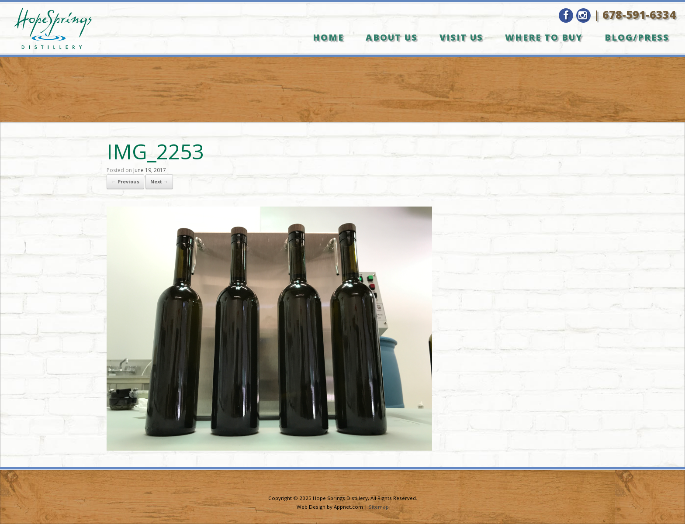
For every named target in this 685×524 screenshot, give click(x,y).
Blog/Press (637, 37)
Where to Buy (544, 37)
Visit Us (461, 37)
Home (328, 37)
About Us (392, 37)
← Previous (125, 181)
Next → (159, 181)
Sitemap (379, 506)
